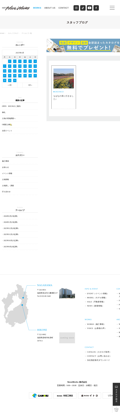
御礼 (3, 112)
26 (30, 75)
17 (20, 71)
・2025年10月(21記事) (10, 240)
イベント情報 (7, 173)
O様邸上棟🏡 (7, 124)
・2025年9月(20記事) (10, 247)
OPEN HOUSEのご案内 (11, 106)
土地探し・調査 (8, 186)
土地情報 (5, 179)
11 (25, 66)
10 (20, 66)
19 (30, 71)
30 (15, 80)
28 (4, 80)
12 (30, 66)
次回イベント (7, 131)
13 (35, 66)
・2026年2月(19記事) (10, 216)
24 (20, 75)
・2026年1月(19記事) (10, 222)
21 (4, 75)
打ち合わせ (6, 192)
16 (15, 71)
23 (15, 75)
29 (10, 80)
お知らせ (5, 167)
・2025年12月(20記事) (10, 228)
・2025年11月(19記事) (10, 234)
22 (10, 75)
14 (4, 71)
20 (35, 71)
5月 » (30, 85)
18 (25, 71)
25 (25, 75)
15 (10, 71)
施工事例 (5, 161)
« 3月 (10, 85)
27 (35, 75)
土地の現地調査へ (9, 118)
